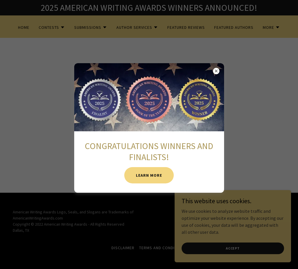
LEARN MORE (149, 175)
